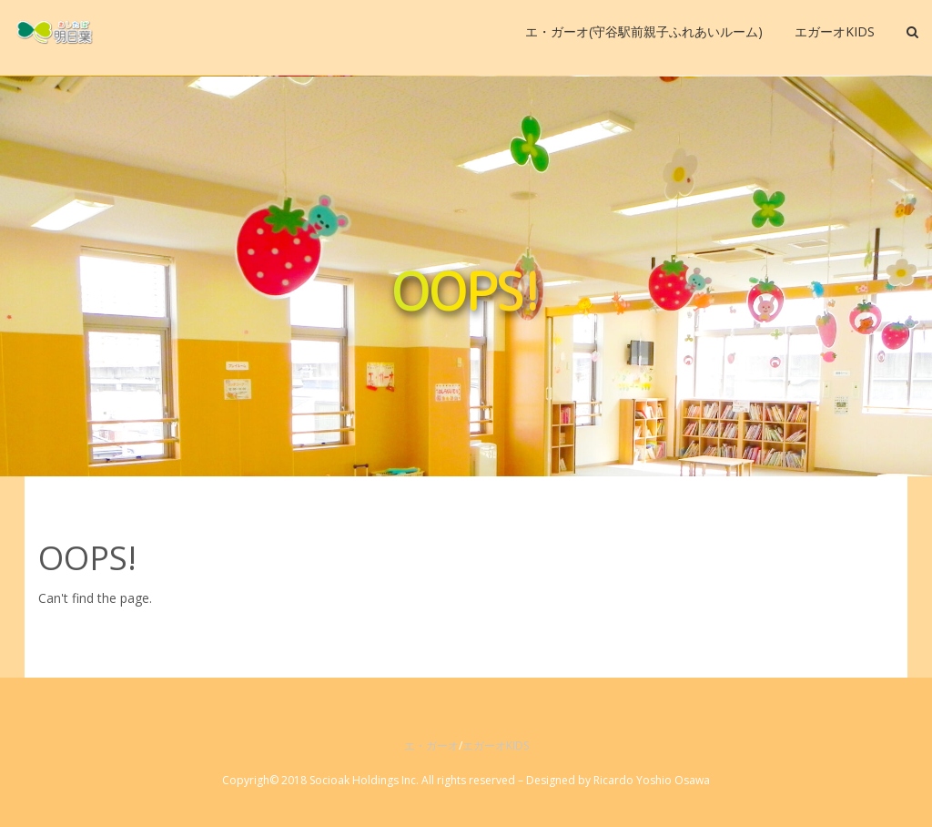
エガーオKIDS (495, 745)
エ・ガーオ (431, 745)
